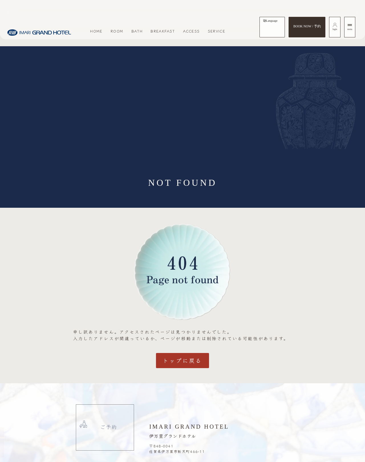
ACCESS (191, 31)
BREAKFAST (163, 31)
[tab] (270, 21)
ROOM (117, 31)
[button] (28, 442)
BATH (137, 31)
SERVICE (216, 31)
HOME (96, 31)
